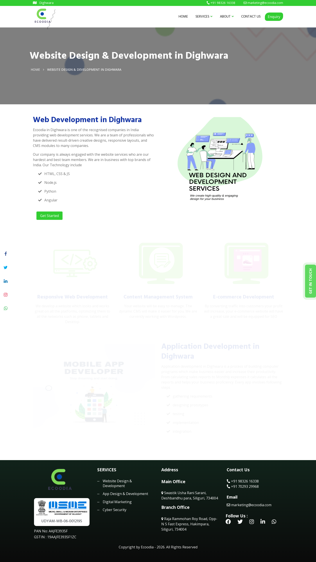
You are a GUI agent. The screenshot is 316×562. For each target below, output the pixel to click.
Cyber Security (114, 509)
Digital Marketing (117, 501)
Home (35, 69)
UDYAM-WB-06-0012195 (61, 521)
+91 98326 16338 (243, 481)
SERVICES (204, 16)
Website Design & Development (117, 483)
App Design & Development (125, 493)
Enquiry (274, 16)
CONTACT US (251, 16)
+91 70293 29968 (243, 486)
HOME (183, 16)
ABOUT (227, 16)
